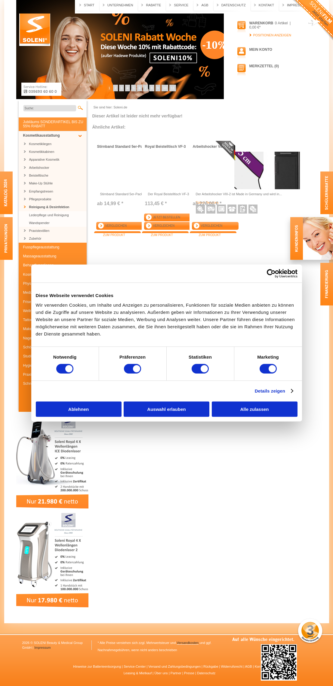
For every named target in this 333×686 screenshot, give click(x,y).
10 (165, 88)
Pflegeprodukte (40, 199)
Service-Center (135, 666)
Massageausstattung (40, 256)
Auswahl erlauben (166, 408)
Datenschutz (233, 5)
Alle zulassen (254, 408)
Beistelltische (38, 175)
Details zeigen (270, 390)
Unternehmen (120, 5)
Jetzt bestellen (166, 217)
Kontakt (266, 5)
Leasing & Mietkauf (138, 673)
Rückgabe (211, 666)
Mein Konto (260, 49)
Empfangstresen (41, 191)
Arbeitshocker (39, 167)
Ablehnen (78, 408)
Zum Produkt (114, 235)
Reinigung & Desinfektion (49, 207)
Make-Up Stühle (41, 183)
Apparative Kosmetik (44, 159)
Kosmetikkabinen (41, 151)
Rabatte (153, 5)
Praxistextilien (39, 230)
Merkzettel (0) (264, 66)
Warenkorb (261, 23)
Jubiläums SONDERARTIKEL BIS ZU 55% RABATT (53, 124)
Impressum (42, 647)
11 (172, 88)
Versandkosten (188, 643)
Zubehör (35, 238)
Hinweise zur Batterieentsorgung (97, 666)
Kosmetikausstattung (41, 135)
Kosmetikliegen (40, 144)
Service (181, 5)
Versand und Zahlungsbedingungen (175, 666)
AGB (204, 5)
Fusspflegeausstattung (41, 247)
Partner (176, 673)
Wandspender (39, 223)
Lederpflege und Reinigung (49, 215)
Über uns (161, 673)
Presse (189, 673)
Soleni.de (34, 30)
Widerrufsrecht (232, 666)
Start (89, 5)
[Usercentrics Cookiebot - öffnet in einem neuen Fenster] (271, 273)
